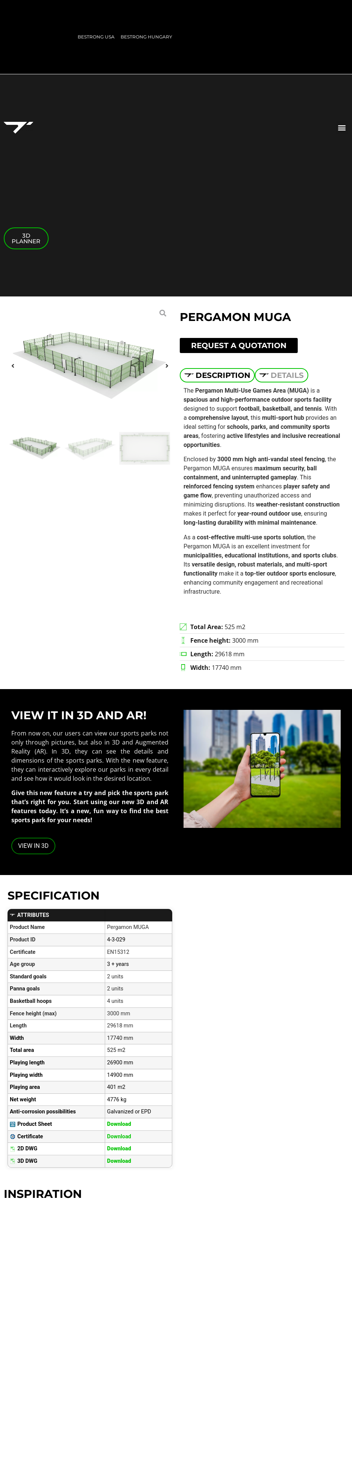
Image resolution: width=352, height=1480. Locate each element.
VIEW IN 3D (33, 845)
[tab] (217, 375)
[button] (342, 127)
